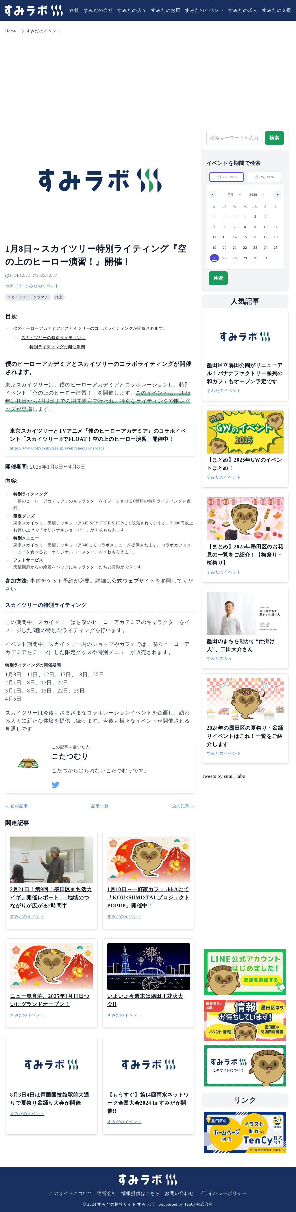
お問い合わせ (179, 1193)
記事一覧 (99, 806)
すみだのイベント (204, 10)
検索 (274, 137)
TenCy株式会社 (198, 1204)
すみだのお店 (165, 10)
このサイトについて (70, 1193)
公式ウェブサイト (133, 581)
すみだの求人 (243, 10)
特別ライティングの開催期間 (57, 347)
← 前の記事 (16, 806)
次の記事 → (183, 806)
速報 (74, 10)
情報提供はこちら (140, 1193)
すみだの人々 (132, 10)
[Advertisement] (148, 78)
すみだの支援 (276, 10)
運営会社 (106, 1193)
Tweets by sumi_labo (223, 776)
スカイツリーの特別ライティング (53, 338)
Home (10, 31)
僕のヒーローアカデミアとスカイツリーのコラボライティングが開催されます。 (90, 328)
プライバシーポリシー (223, 1193)
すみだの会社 (98, 10)
